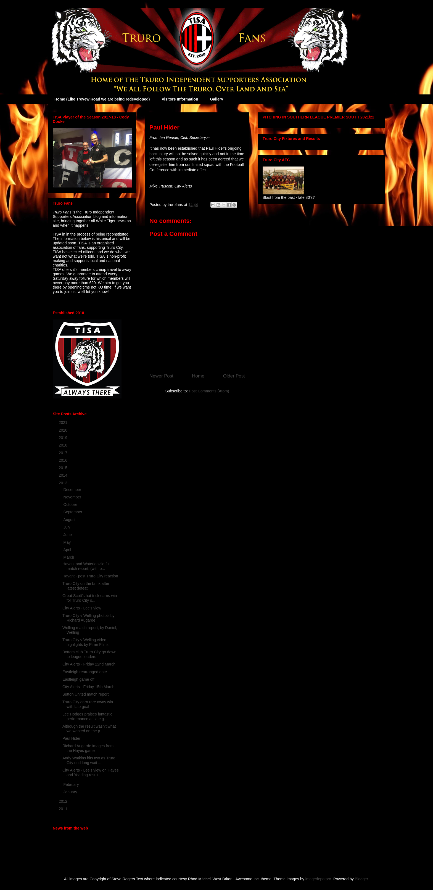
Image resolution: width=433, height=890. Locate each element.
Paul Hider (71, 738)
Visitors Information (180, 99)
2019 (63, 437)
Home (198, 376)
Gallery (216, 99)
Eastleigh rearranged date (84, 672)
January (70, 792)
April (67, 550)
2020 (63, 430)
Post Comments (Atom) (209, 391)
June (68, 534)
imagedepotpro (318, 879)
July (67, 527)
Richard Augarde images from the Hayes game (87, 748)
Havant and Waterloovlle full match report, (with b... (86, 566)
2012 (63, 801)
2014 (63, 475)
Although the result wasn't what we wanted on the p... (89, 728)
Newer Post (161, 376)
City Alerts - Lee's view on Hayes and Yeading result (90, 772)
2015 (63, 468)
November (72, 497)
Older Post (234, 376)
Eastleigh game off (78, 679)
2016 (63, 460)
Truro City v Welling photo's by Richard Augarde (88, 617)
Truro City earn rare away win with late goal (87, 704)
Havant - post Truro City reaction (90, 576)
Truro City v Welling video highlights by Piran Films (85, 642)
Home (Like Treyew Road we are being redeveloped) (102, 99)
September (73, 512)
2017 (63, 453)
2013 (63, 483)
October (70, 504)
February (71, 784)
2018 (63, 445)
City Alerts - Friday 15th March (88, 687)
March (69, 557)
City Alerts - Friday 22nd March (88, 664)
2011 (63, 809)
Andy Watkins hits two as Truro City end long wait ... (88, 760)
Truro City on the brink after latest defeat (85, 585)
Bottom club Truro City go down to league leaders (89, 654)
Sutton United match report (85, 694)
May (67, 542)
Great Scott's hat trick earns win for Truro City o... (89, 598)
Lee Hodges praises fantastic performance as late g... (87, 716)
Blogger (361, 879)
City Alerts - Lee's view (81, 608)
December (72, 489)
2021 (63, 422)
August (69, 519)
